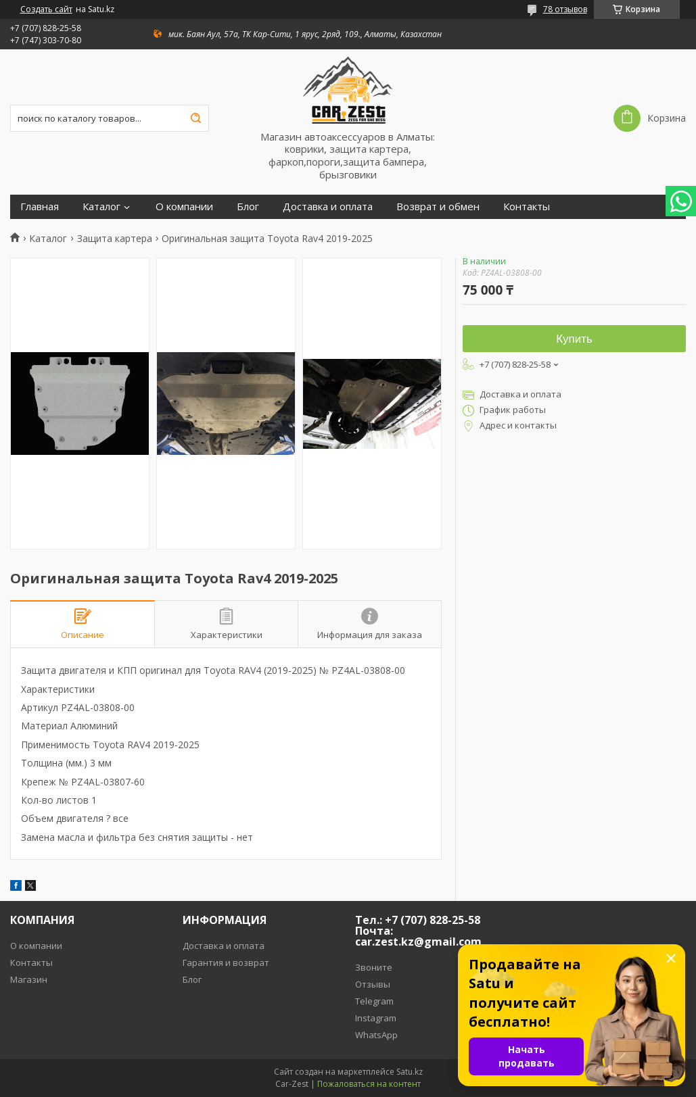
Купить (574, 339)
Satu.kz (409, 1071)
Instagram (375, 1018)
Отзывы (372, 984)
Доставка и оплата (328, 206)
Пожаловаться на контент (369, 1084)
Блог (248, 206)
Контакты (526, 206)
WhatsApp (376, 1035)
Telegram (374, 1001)
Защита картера (114, 239)
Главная (39, 206)
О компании (184, 206)
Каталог (101, 206)
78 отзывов (565, 9)
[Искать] (195, 118)
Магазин (28, 979)
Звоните (373, 967)
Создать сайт (46, 9)
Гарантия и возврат (226, 962)
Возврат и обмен (438, 206)
